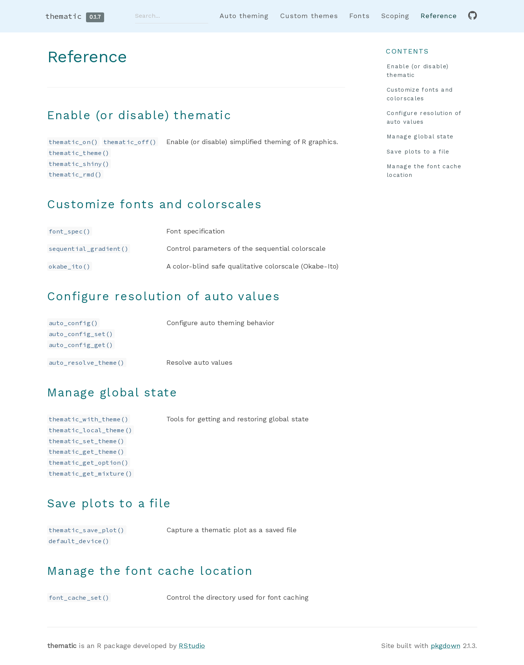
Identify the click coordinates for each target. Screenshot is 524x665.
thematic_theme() (79, 153)
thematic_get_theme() (87, 451)
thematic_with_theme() (89, 419)
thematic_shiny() (79, 163)
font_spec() (70, 231)
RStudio (192, 646)
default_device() (79, 541)
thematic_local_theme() (90, 430)
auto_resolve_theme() (87, 362)
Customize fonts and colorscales (420, 94)
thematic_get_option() (89, 462)
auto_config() (73, 323)
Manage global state (420, 136)
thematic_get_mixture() (90, 473)
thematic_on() (73, 142)
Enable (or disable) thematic (418, 70)
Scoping (395, 16)
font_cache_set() (79, 597)
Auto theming (244, 16)
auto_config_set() (81, 334)
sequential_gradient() (89, 248)
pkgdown (446, 646)
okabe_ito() (70, 266)
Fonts (359, 16)
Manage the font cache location (424, 170)
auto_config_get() (81, 345)
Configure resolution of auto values (424, 117)
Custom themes (309, 16)
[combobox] (171, 15)
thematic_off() (130, 142)
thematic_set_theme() (87, 441)
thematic (63, 16)
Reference (439, 16)
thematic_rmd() (75, 174)
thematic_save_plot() (87, 530)
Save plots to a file (418, 151)
